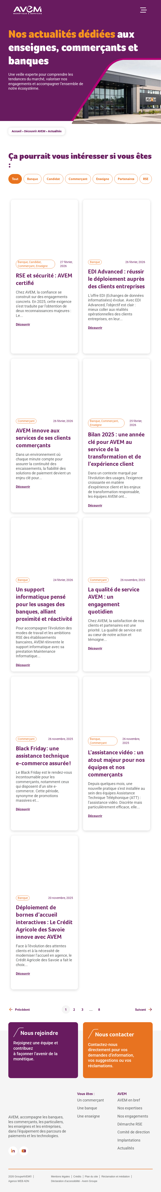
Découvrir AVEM (34, 131)
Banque (32, 179)
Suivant (140, 1009)
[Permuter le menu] (143, 10)
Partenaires (126, 179)
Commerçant (78, 179)
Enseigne (102, 179)
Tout (15, 179)
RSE (145, 179)
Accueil (16, 131)
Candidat (53, 179)
